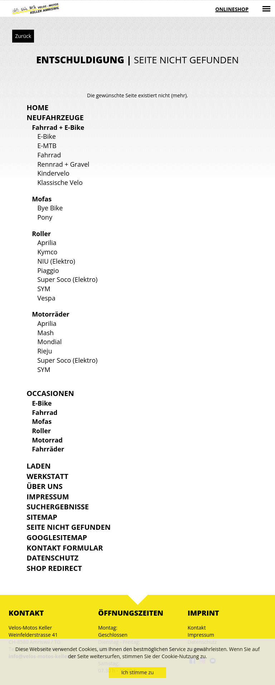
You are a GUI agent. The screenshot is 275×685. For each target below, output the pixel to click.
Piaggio (48, 270)
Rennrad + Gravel (63, 164)
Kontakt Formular (64, 548)
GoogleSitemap (56, 537)
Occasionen (50, 393)
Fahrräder (48, 449)
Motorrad (47, 440)
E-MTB (47, 145)
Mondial (49, 341)
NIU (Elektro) (56, 261)
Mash (45, 332)
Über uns (44, 486)
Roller (41, 233)
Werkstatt (47, 476)
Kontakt (197, 627)
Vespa (46, 298)
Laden (38, 466)
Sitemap (41, 517)
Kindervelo (53, 173)
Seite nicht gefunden (68, 527)
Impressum (47, 496)
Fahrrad (49, 155)
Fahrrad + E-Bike (58, 127)
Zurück (23, 36)
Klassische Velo (60, 182)
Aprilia (46, 242)
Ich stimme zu (137, 672)
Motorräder (50, 314)
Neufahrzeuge (54, 117)
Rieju (44, 351)
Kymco (47, 252)
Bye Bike (50, 208)
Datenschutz (52, 558)
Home (37, 107)
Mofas (42, 199)
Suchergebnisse (57, 507)
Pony (44, 217)
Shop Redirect (54, 568)
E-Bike (46, 136)
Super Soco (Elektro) (67, 279)
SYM (43, 288)
